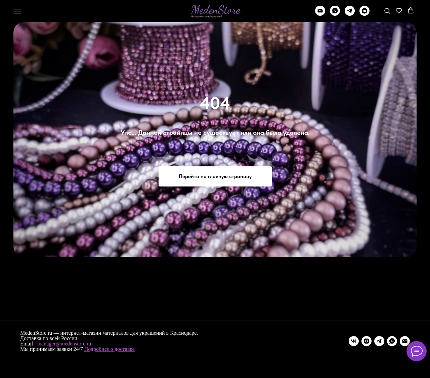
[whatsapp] (335, 14)
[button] (387, 10)
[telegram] (350, 14)
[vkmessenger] (364, 14)
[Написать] (320, 14)
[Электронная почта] (405, 341)
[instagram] (366, 341)
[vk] (354, 341)
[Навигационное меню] (17, 11)
